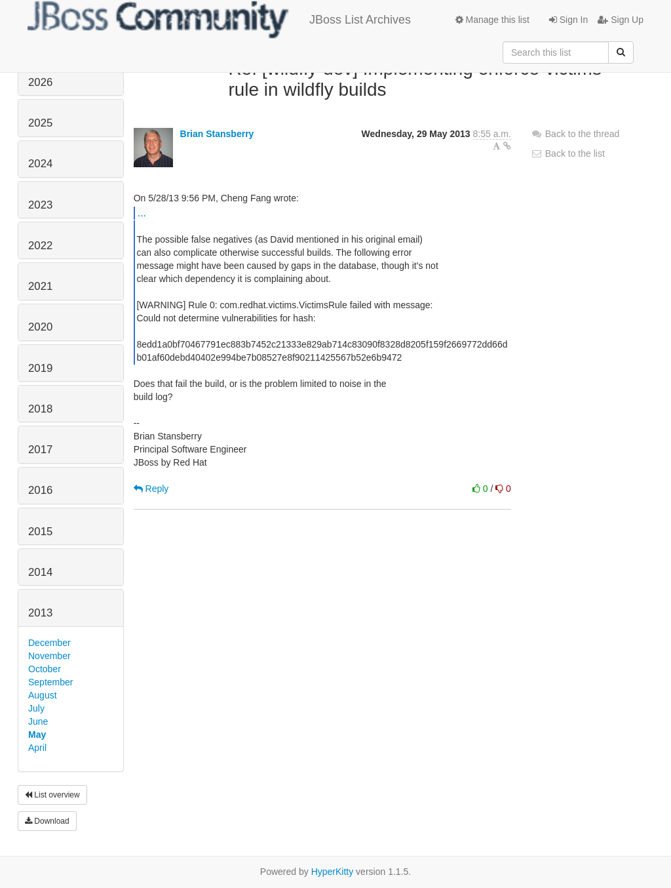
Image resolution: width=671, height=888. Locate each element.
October (44, 669)
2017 (40, 449)
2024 (40, 163)
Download (47, 821)
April (37, 747)
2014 (40, 572)
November (49, 656)
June (38, 721)
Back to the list (568, 153)
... (142, 212)
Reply (151, 488)
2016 (40, 490)
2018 (40, 409)
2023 (40, 205)
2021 (40, 286)
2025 (40, 123)
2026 (40, 82)
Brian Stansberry (217, 134)
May (37, 734)
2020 (40, 327)
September (50, 682)
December (49, 642)
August (42, 695)
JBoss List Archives (219, 19)
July (36, 708)
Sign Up (620, 19)
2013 (40, 613)
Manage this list (492, 19)
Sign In (568, 19)
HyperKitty (332, 871)
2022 (40, 245)
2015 (40, 531)
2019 (40, 368)
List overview (52, 794)
